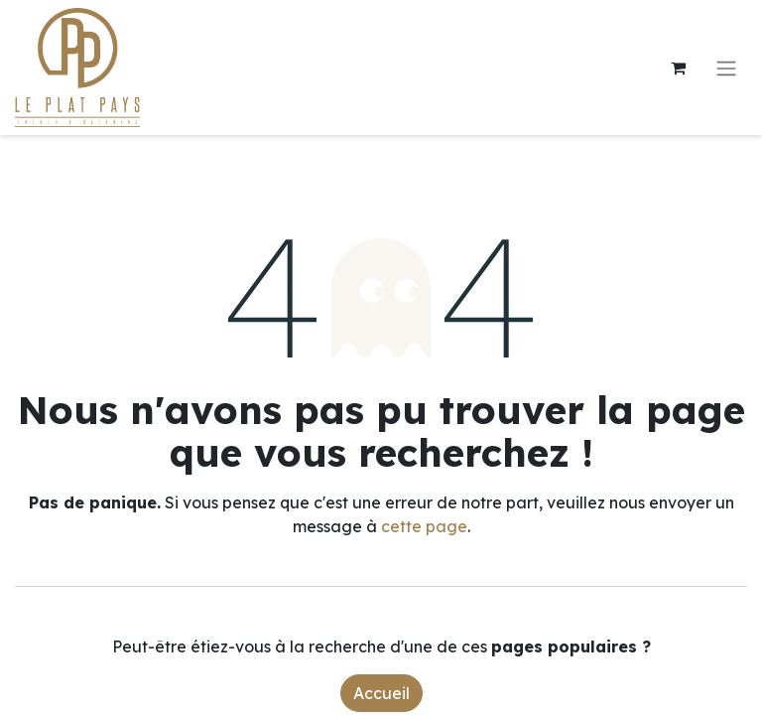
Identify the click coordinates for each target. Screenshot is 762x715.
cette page (424, 526)
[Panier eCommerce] (678, 67)
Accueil (381, 693)
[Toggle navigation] (726, 67)
